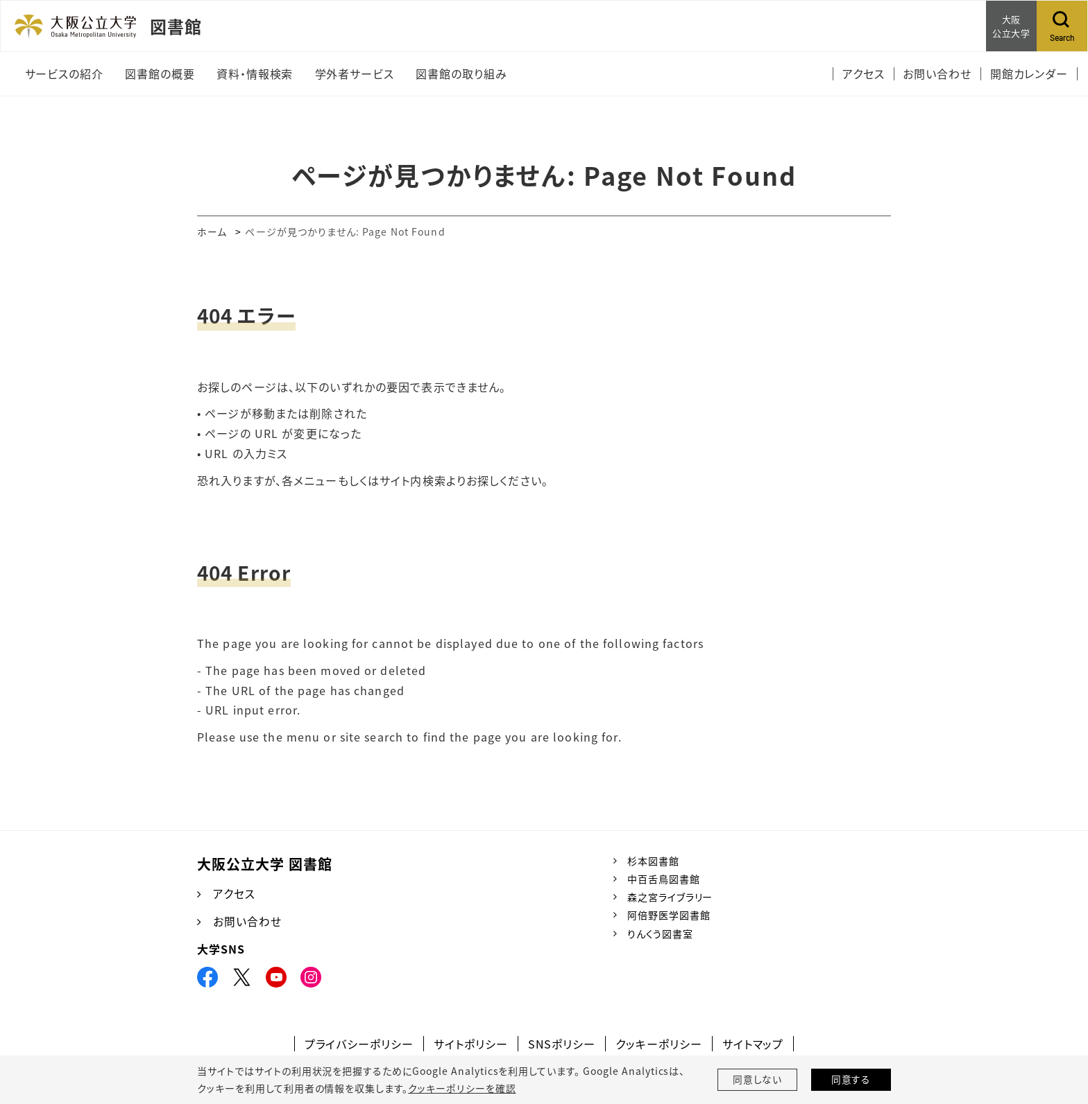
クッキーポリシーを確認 (461, 1088)
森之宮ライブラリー (670, 897)
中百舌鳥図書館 (663, 879)
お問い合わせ (247, 921)
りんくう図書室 (660, 933)
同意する (851, 1080)
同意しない (758, 1080)
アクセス (234, 894)
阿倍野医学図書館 (669, 915)
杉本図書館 (653, 861)
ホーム (212, 231)
